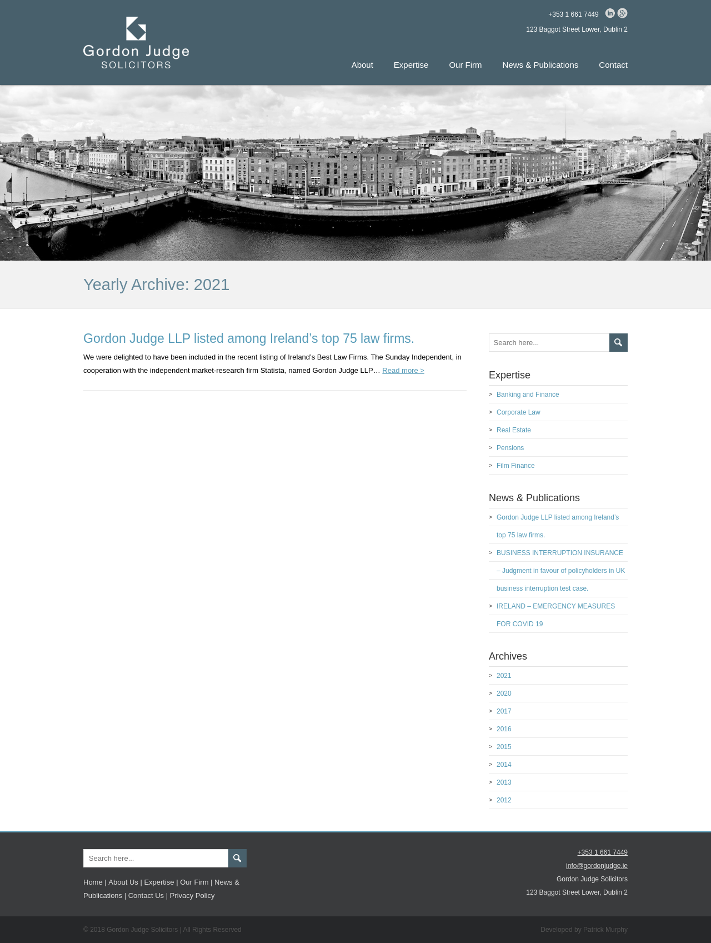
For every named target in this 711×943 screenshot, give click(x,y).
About (362, 64)
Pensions (510, 448)
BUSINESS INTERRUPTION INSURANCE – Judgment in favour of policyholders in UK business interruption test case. (561, 570)
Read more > (403, 370)
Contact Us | (148, 895)
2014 (504, 765)
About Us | (125, 882)
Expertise (411, 64)
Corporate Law (518, 412)
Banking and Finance (528, 394)
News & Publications (541, 64)
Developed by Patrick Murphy (584, 930)
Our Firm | (196, 882)
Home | (95, 882)
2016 (504, 729)
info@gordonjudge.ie (597, 866)
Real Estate (514, 430)
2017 (504, 711)
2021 (504, 676)
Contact (613, 64)
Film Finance (516, 466)
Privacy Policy (192, 895)
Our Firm (465, 64)
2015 (504, 747)
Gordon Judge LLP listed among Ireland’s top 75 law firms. (248, 338)
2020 (504, 693)
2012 (504, 800)
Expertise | (161, 882)
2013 (504, 782)
